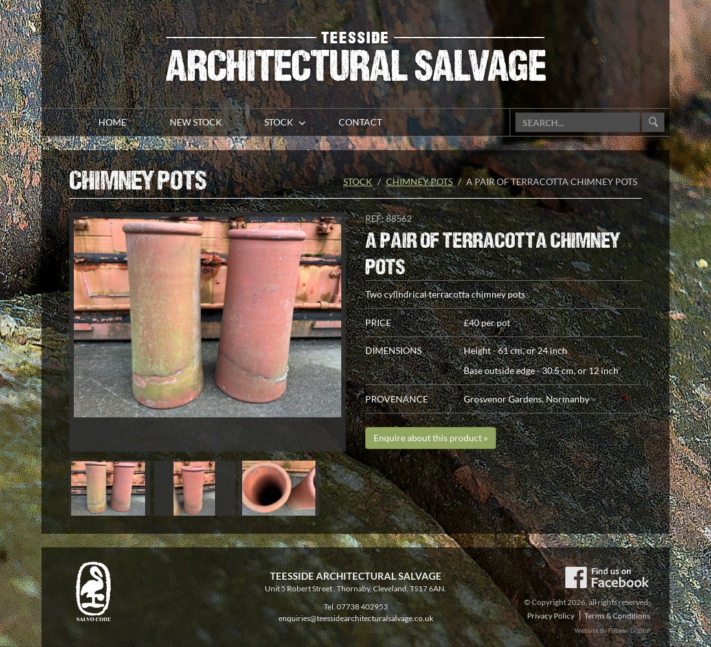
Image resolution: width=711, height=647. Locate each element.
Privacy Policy (550, 615)
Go (653, 123)
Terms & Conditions (617, 615)
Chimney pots (419, 181)
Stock (357, 181)
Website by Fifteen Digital (612, 630)
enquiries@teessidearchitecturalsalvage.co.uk (355, 618)
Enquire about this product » (431, 437)
